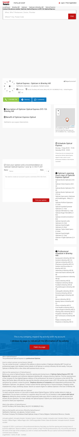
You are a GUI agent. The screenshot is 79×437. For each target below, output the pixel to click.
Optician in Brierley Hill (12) (64, 262)
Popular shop (19, 3)
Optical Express (23, 378)
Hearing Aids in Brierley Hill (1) (65, 311)
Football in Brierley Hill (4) (63, 284)
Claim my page (39, 347)
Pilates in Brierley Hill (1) (63, 319)
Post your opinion (40, 200)
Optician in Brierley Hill (55, 364)
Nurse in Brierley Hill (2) (62, 299)
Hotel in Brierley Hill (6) (62, 280)
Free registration (71, 3)
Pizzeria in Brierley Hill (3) (63, 293)
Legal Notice (6, 435)
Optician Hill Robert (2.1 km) (64, 210)
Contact (23, 435)
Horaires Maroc (63, 418)
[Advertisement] (39, 35)
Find (72, 17)
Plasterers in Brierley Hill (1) (64, 321)
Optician (20, 89)
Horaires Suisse (31, 418)
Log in (63, 3)
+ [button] (58, 110)
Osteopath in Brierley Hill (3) (64, 291)
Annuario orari (52, 418)
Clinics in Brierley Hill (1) (63, 305)
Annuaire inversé (63, 420)
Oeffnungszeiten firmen (37, 420)
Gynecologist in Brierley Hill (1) (65, 309)
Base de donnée (51, 420)
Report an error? (70, 81)
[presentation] (19, 194)
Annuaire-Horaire (19, 418)
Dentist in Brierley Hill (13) (63, 260)
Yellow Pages (12, 420)
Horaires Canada (42, 418)
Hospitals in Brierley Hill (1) (64, 313)
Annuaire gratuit (7, 418)
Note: (41, 170)
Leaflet (72, 125)
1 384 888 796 (11, 99)
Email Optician (29, 414)
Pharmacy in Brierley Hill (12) (64, 264)
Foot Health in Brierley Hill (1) (64, 307)
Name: (5, 170)
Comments (39, 99)
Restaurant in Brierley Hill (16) (64, 258)
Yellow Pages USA (23, 420)
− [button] (58, 113)
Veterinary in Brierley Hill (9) (64, 270)
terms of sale (16, 435)
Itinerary (25, 99)
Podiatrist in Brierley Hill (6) (64, 282)
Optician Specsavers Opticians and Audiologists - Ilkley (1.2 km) (65, 198)
